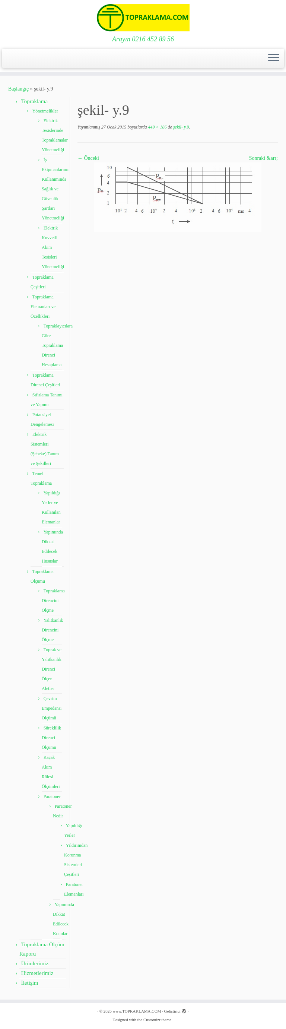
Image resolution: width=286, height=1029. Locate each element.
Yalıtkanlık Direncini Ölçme (52, 630)
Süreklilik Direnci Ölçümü (51, 737)
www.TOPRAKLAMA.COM (136, 1011)
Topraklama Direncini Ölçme (53, 600)
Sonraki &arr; (263, 158)
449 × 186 (156, 127)
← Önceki (88, 158)
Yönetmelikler (45, 111)
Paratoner (52, 796)
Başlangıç (18, 89)
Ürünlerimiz (34, 963)
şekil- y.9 (180, 127)
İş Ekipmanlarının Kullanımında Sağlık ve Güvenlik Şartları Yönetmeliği (56, 189)
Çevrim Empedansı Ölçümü (51, 708)
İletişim (29, 983)
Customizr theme (157, 1019)
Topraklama (34, 101)
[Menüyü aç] (273, 58)
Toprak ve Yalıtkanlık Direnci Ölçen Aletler (51, 669)
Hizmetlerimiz (37, 973)
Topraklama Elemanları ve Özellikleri (43, 306)
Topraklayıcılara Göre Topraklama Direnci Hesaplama (57, 345)
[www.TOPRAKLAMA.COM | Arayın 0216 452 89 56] (143, 18)
